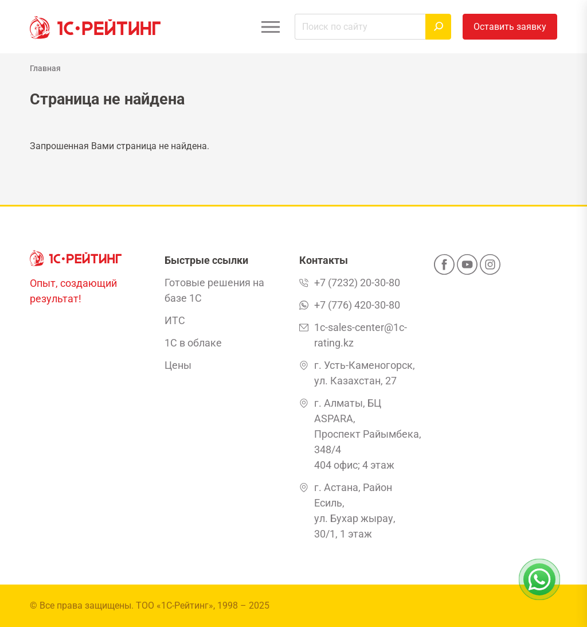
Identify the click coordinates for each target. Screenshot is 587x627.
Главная (45, 68)
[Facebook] (444, 267)
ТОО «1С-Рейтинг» (174, 605)
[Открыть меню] (270, 27)
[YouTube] (467, 267)
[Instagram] (490, 267)
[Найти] (438, 27)
